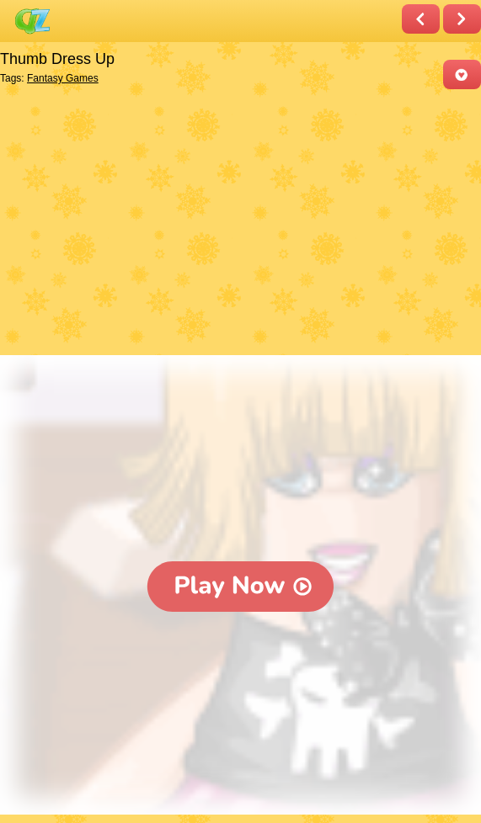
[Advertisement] (236, 224)
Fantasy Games (63, 78)
